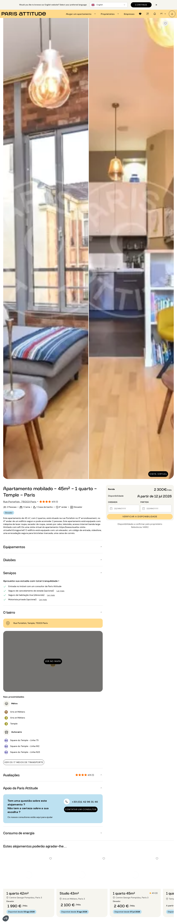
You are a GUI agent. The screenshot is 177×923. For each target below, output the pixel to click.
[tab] (81, 14)
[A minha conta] (172, 14)
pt (163, 13)
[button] (5, 918)
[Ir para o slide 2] (29, 883)
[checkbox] (165, 23)
